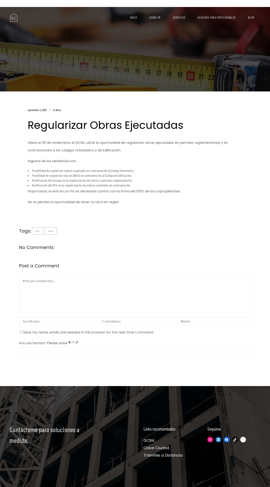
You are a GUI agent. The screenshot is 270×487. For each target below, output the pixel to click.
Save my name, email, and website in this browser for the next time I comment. (88, 332)
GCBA (148, 440)
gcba (37, 231)
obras (51, 231)
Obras (58, 110)
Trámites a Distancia (162, 455)
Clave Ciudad (156, 447)
